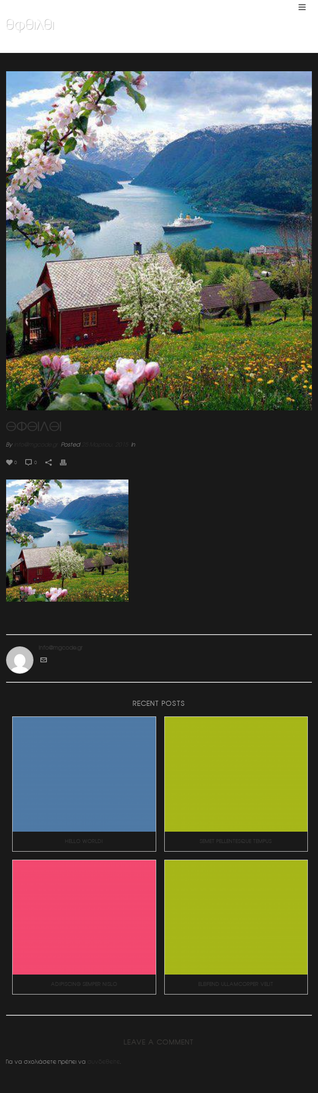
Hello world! (84, 841)
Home (172, 45)
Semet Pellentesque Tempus (236, 841)
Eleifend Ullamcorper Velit (236, 984)
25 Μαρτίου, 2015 (105, 444)
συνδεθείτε (104, 1061)
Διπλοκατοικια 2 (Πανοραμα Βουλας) (230, 45)
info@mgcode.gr (36, 444)
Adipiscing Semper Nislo (84, 984)
